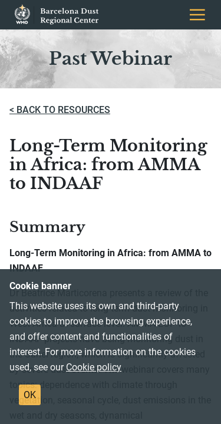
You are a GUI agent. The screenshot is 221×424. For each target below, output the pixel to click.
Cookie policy (93, 367)
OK (30, 394)
